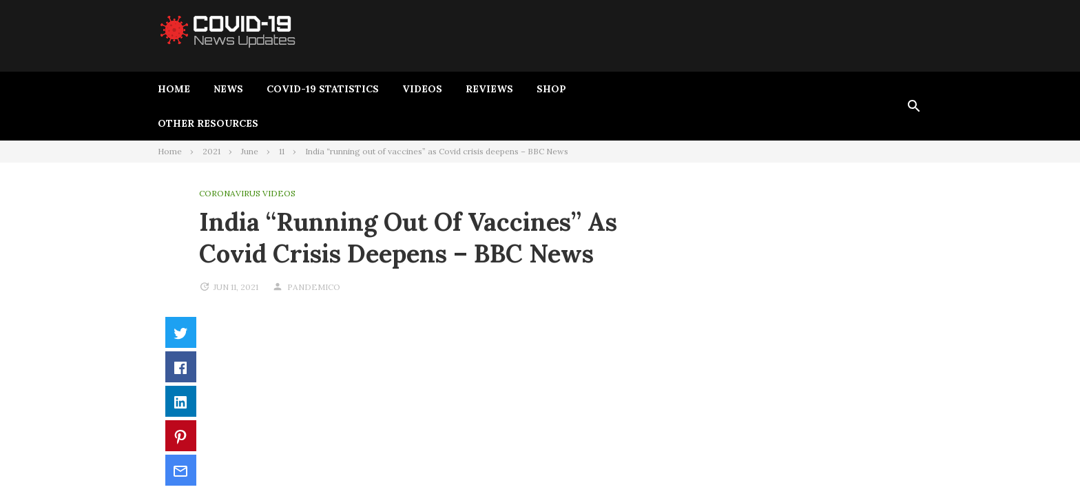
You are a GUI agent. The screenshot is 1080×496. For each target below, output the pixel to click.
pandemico (313, 287)
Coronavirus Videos (247, 193)
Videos (422, 89)
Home (174, 89)
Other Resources (208, 123)
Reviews (489, 89)
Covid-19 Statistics (323, 89)
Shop (551, 89)
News (228, 89)
